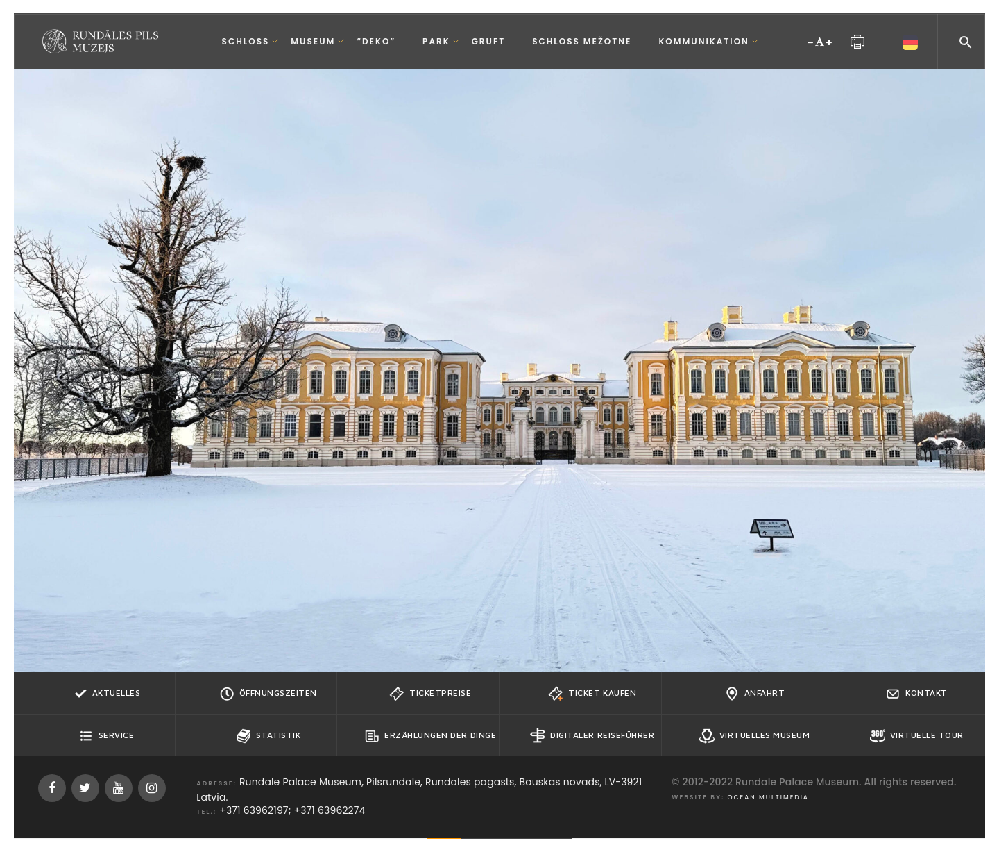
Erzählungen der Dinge (430, 736)
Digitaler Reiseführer (592, 736)
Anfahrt (754, 693)
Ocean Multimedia (768, 797)
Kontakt (916, 693)
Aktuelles (106, 693)
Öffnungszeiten (268, 693)
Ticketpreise (430, 693)
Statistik (268, 736)
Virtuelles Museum (754, 736)
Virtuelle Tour (917, 736)
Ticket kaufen (592, 693)
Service (106, 736)
